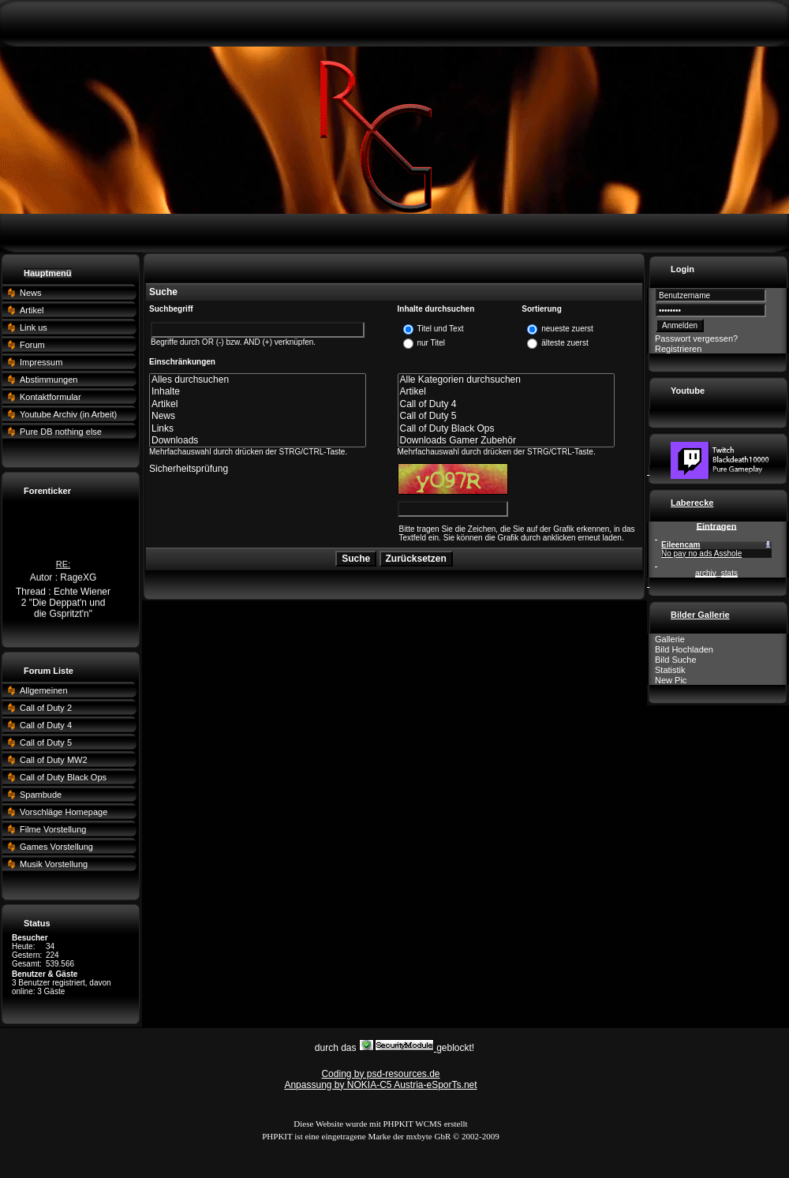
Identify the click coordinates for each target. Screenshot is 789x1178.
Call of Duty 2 (46, 707)
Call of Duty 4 (46, 725)
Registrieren (678, 348)
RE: (63, 565)
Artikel (32, 310)
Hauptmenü (48, 273)
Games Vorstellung (56, 846)
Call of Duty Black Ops (63, 777)
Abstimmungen (48, 379)
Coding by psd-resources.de (380, 1073)
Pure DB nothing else (61, 431)
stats (729, 573)
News (31, 292)
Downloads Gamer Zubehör (506, 441)
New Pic (670, 680)
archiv (705, 573)
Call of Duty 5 (46, 742)
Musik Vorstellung (54, 864)
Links (257, 429)
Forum (32, 345)
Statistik (670, 670)
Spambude (41, 794)
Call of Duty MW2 (54, 760)
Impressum (41, 362)
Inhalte (257, 392)
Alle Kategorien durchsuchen (506, 380)
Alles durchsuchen (257, 380)
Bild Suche (676, 659)
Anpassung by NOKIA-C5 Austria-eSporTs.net (380, 1084)
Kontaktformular (50, 397)
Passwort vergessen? (696, 338)
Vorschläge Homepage (63, 812)
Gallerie (670, 639)
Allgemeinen (44, 690)
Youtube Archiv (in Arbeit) (68, 414)
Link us (33, 327)
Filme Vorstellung (53, 829)
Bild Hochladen (684, 649)
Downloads (257, 441)
